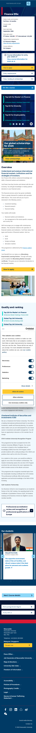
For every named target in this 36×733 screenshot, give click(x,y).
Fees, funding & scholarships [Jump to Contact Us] (13, 79)
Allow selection (18, 397)
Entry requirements (9, 73)
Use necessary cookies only (18, 403)
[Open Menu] (33, 3)
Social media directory (25, 720)
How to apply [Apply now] (8, 269)
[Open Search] (28, 3)
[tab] (10, 124)
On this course (9, 88)
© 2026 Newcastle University (23, 727)
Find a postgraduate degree (12, 607)
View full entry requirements (11, 43)
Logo (3, 3)
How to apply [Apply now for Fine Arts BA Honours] (7, 68)
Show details (25, 386)
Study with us (7, 612)
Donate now (9, 645)
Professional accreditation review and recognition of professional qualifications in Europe (18, 510)
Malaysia (7, 641)
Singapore (15, 641)
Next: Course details (18, 595)
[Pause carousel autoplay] (31, 123)
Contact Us (29, 724)
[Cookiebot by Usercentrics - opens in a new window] (26, 329)
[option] (18, 556)
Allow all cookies (18, 391)
